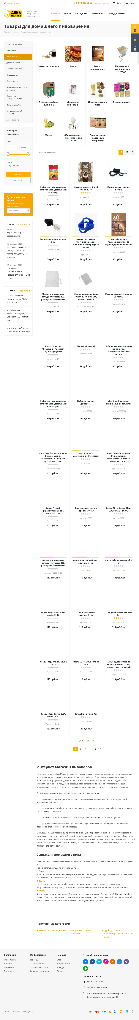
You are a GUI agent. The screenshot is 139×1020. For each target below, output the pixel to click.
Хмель (48, 135)
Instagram (106, 961)
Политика (9, 971)
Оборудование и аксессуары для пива (73, 138)
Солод (73, 66)
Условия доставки (39, 967)
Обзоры (60, 971)
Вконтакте (85, 961)
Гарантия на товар (39, 971)
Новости (8, 963)
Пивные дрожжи (122, 102)
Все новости (24, 224)
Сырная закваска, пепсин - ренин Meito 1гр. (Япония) (17, 298)
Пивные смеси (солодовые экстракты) (98, 138)
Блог (59, 959)
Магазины (9, 967)
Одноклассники (112, 961)
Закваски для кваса (48, 66)
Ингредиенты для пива (97, 103)
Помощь (34, 959)
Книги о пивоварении (97, 67)
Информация (38, 954)
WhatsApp (85, 968)
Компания (10, 954)
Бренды (60, 967)
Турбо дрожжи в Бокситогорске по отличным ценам (118, 933)
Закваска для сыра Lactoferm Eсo (53, 932)
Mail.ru (119, 961)
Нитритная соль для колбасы (81, 932)
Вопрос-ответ (63, 963)
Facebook (92, 961)
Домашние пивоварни (73, 103)
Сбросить (18, 180)
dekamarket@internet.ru (98, 987)
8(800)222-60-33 (84, 3)
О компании (10, 959)
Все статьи (24, 290)
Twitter (99, 961)
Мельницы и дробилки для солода (122, 69)
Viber (126, 961)
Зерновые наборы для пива (49, 103)
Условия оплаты (38, 963)
